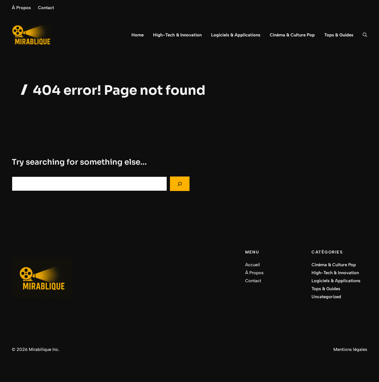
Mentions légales (350, 349)
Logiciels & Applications (235, 35)
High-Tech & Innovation (177, 35)
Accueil (252, 264)
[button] (362, 35)
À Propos (21, 7)
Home (137, 35)
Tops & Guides (338, 35)
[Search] (180, 183)
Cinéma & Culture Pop (292, 35)
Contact (46, 7)
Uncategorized (326, 296)
